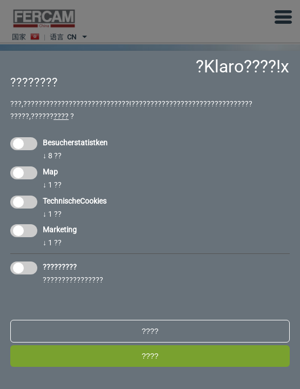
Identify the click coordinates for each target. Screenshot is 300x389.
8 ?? (52, 155)
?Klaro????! (238, 66)
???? (61, 116)
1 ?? (52, 184)
